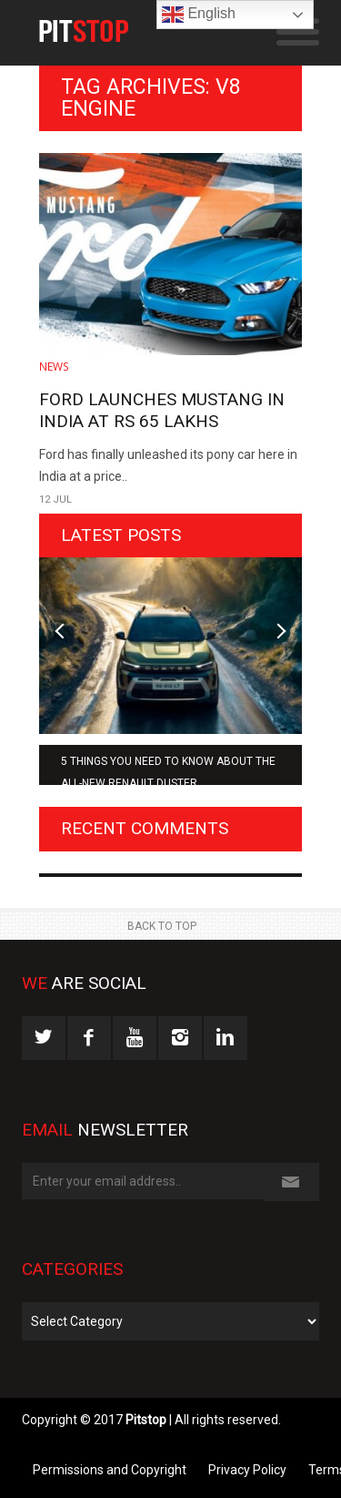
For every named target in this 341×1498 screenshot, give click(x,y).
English (199, 14)
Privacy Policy (247, 1469)
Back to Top (161, 926)
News (54, 366)
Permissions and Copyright (109, 1469)
